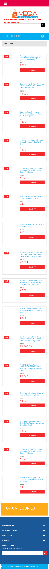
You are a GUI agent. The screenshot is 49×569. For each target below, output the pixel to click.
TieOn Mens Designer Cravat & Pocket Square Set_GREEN (31, 394)
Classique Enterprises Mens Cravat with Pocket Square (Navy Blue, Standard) (32, 423)
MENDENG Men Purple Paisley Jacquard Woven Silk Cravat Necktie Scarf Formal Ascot (31, 254)
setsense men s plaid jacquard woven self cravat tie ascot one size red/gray (32, 86)
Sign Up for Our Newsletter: (12, 548)
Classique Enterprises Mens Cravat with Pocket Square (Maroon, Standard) (30, 58)
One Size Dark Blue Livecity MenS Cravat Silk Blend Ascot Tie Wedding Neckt (31, 114)
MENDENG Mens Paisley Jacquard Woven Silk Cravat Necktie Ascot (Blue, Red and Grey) (31, 368)
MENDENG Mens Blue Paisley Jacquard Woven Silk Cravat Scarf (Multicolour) (31, 170)
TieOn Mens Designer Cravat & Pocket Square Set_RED (31, 197)
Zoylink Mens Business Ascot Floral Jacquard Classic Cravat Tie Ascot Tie (31, 479)
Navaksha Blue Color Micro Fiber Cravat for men (32, 225)
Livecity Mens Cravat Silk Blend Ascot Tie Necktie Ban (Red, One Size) (32, 142)
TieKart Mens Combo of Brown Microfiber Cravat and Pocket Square (31, 311)
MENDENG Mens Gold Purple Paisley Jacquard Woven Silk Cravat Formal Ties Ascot (31, 282)
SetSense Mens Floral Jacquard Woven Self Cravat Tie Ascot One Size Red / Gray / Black (32, 339)
